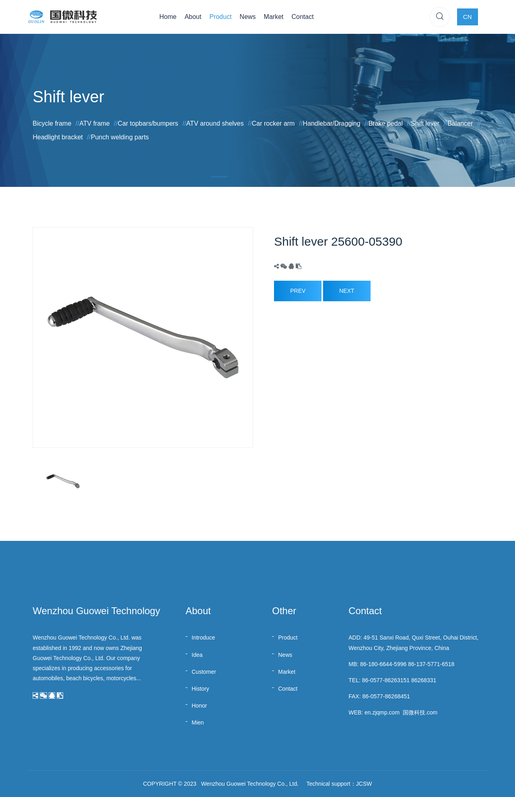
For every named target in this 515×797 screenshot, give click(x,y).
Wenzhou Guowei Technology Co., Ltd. (250, 783)
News (248, 16)
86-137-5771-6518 (431, 664)
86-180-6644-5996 (383, 664)
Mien (198, 722)
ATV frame (94, 123)
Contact (303, 16)
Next (346, 291)
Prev (297, 291)
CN (467, 16)
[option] (143, 337)
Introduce (203, 637)
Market (274, 16)
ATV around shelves (215, 123)
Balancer (460, 123)
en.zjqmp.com (382, 712)
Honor (199, 705)
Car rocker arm (273, 123)
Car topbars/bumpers (148, 123)
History (200, 688)
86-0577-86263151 (386, 680)
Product (220, 16)
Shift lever (425, 123)
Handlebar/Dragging (331, 123)
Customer (204, 672)
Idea (197, 655)
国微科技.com (420, 712)
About (193, 16)
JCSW (364, 783)
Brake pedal (386, 123)
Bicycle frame (52, 123)
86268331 (423, 680)
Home (168, 16)
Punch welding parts (120, 137)
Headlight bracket (58, 137)
